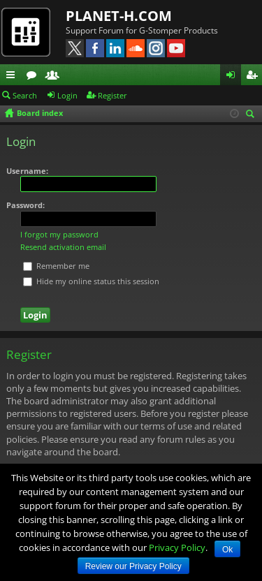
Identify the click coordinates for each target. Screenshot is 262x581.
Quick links (13, 76)
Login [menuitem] (233, 76)
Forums (34, 76)
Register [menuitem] (254, 76)
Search (25, 95)
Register (112, 95)
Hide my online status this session (91, 281)
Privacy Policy (177, 547)
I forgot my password (59, 234)
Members (55, 76)
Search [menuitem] (252, 115)
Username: (27, 171)
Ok (227, 549)
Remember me (56, 265)
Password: (25, 205)
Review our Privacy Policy (133, 566)
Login (67, 95)
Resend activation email (63, 247)
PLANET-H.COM (119, 15)
